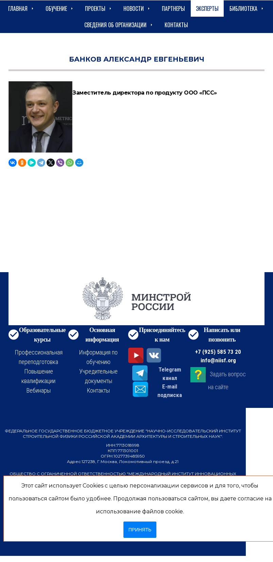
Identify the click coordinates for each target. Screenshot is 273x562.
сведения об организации (119, 25)
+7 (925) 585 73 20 (218, 351)
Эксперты (207, 8)
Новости (137, 8)
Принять (140, 529)
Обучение (60, 8)
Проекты (99, 8)
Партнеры (173, 8)
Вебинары (39, 390)
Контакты (176, 25)
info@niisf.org (218, 360)
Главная (21, 8)
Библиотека (247, 8)
